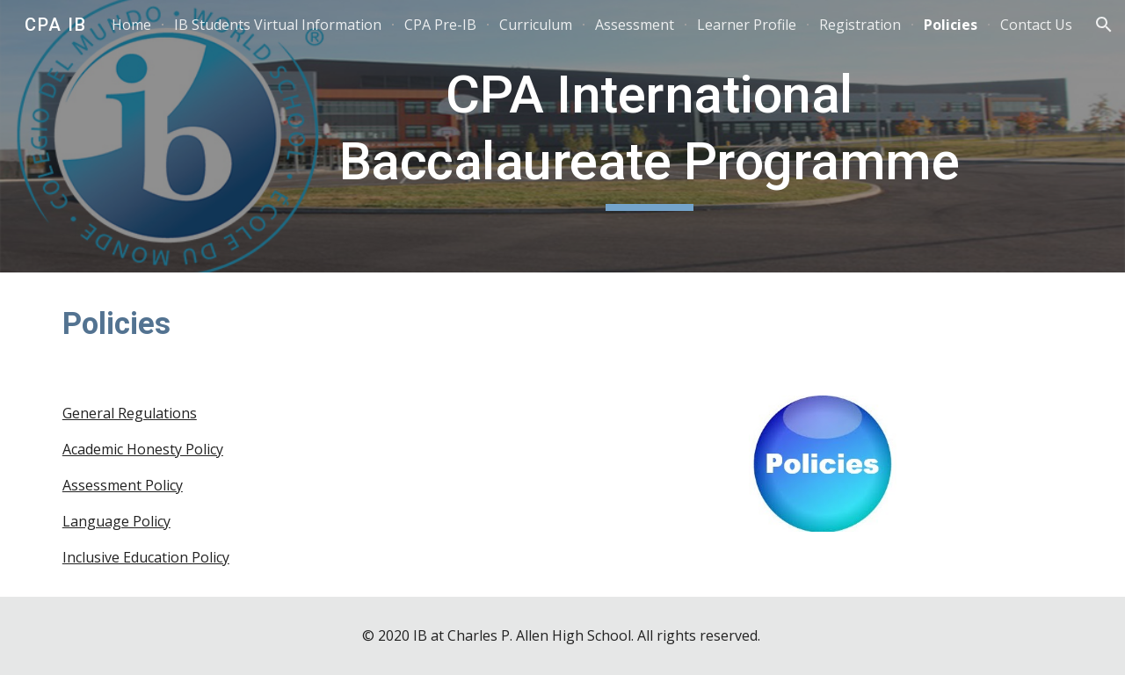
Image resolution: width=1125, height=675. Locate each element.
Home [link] (131, 24)
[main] (649, 135)
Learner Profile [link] (746, 24)
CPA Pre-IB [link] (440, 24)
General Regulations (129, 413)
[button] (1104, 25)
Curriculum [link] (535, 24)
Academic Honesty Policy (142, 449)
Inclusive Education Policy (145, 557)
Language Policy (116, 521)
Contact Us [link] (1036, 24)
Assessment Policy (122, 485)
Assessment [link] (634, 24)
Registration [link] (860, 24)
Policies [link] (950, 24)
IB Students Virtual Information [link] (277, 24)
